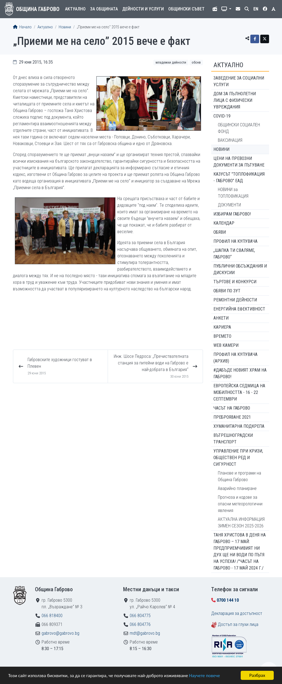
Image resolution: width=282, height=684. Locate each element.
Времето (222, 336)
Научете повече (204, 675)
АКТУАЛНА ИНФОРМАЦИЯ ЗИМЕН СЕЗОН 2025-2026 (241, 522)
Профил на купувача (235, 241)
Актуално (75, 9)
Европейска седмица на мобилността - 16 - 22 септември (239, 392)
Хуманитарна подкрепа (238, 426)
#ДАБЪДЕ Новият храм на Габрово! (240, 373)
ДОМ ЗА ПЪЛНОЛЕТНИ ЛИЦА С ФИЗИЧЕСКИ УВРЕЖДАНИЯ (234, 100)
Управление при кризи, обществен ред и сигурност (238, 457)
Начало (22, 27)
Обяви (219, 232)
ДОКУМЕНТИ (229, 205)
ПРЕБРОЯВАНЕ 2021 (232, 417)
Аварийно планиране (237, 488)
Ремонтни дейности (235, 300)
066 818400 (52, 615)
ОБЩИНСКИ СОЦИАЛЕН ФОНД (239, 128)
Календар (223, 223)
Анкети (221, 318)
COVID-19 (222, 116)
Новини (65, 27)
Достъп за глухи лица (238, 624)
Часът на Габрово (231, 408)
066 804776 (140, 624)
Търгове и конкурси (234, 281)
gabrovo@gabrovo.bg (60, 633)
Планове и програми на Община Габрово (239, 476)
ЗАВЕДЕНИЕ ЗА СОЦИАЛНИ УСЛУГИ (238, 81)
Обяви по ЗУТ (226, 290)
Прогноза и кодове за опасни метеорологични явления (240, 504)
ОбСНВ (196, 62)
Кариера (222, 327)
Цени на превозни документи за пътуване (238, 162)
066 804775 (140, 615)
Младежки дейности (171, 62)
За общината (104, 9)
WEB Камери (225, 345)
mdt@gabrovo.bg (145, 633)
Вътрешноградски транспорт (233, 439)
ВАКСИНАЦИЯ (230, 140)
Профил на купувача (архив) (235, 358)
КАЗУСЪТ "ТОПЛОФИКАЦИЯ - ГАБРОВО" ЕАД (239, 177)
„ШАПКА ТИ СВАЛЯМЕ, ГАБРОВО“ (234, 254)
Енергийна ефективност (239, 309)
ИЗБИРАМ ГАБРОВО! (232, 214)
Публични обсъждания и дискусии (240, 269)
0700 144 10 (228, 600)
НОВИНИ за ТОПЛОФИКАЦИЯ (233, 193)
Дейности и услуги (143, 9)
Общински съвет (186, 9)
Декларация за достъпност (236, 613)
